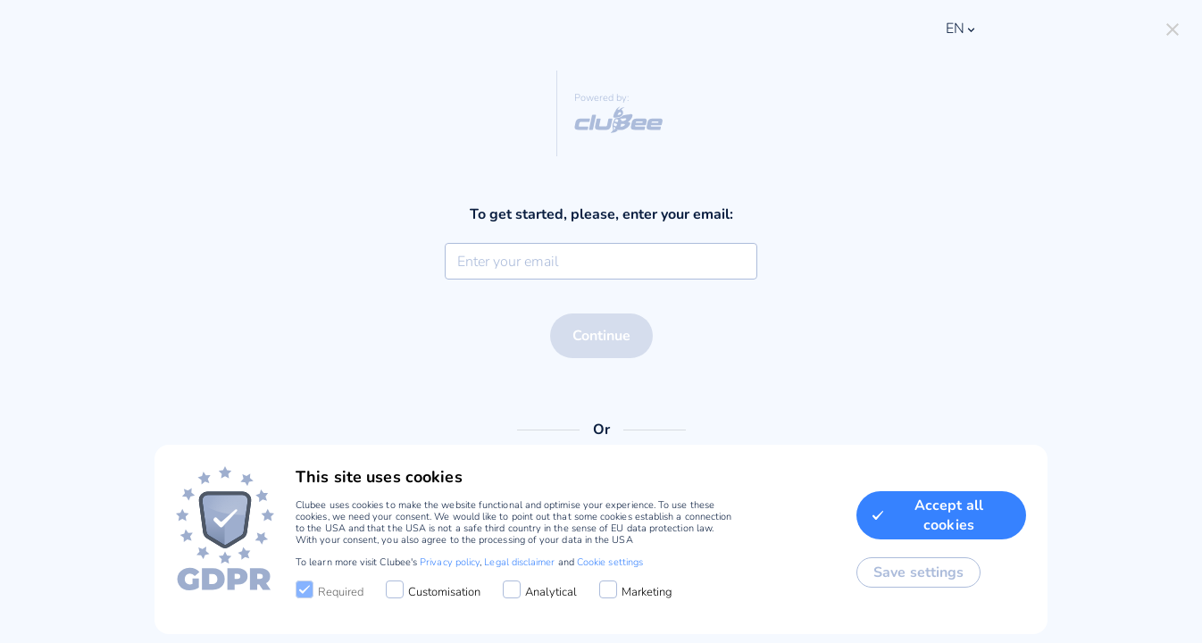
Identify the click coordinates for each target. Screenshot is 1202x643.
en (962, 28)
